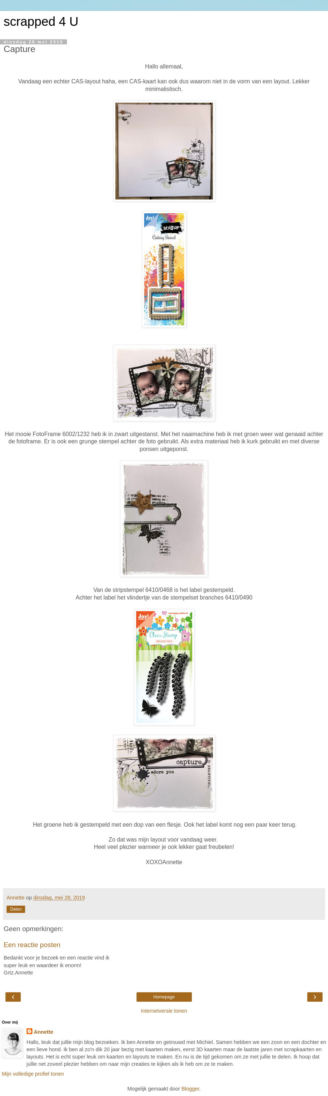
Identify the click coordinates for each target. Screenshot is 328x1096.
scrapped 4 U (41, 21)
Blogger (190, 1089)
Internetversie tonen (164, 1011)
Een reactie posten (32, 945)
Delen (15, 909)
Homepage (164, 997)
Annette (44, 1032)
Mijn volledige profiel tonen (33, 1074)
